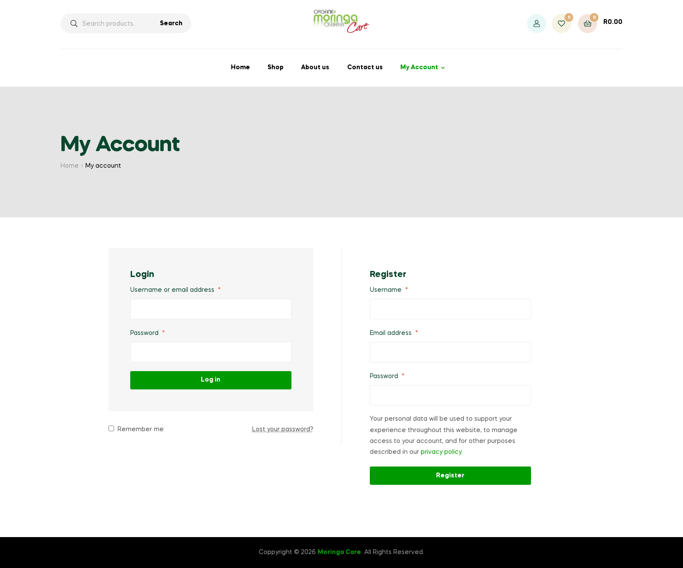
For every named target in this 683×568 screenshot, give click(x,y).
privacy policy (441, 452)
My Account (419, 67)
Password (147, 333)
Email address (394, 333)
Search (171, 23)
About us (315, 67)
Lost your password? (282, 429)
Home (240, 67)
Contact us (365, 67)
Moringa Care (339, 552)
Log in (210, 380)
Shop (275, 67)
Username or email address (175, 290)
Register (450, 476)
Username (389, 290)
